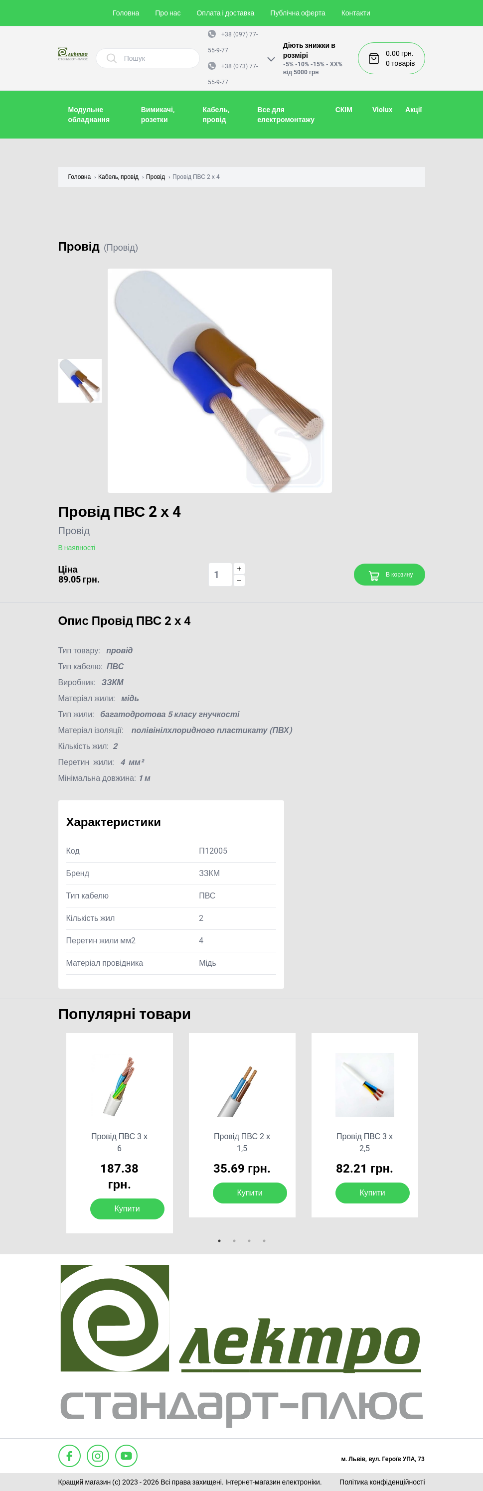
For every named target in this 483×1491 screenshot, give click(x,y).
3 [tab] (249, 1241)
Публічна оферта (297, 13)
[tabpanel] (119, 1133)
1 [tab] (219, 1241)
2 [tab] (234, 1241)
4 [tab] (264, 1241)
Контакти (355, 13)
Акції (413, 110)
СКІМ (343, 110)
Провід (155, 176)
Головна (126, 13)
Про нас (167, 13)
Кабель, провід (118, 176)
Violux (382, 110)
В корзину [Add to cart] (390, 576)
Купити (127, 1208)
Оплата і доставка (225, 13)
